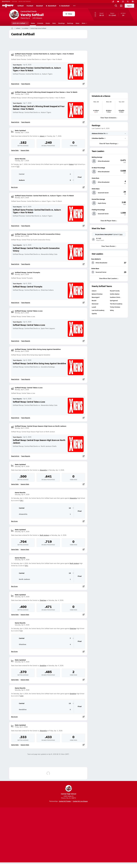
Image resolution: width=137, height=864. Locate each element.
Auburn (42, 136)
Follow (68, 14)
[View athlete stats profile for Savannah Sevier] (100, 272)
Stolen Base (95, 268)
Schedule (40, 23)
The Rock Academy (116, 304)
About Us (24, 835)
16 (70, 508)
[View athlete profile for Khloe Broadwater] (109, 157)
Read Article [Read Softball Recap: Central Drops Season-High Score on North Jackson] (15, 456)
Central (18, 174)
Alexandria (43, 470)
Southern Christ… (115, 297)
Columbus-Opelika (98, 138)
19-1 (26, 566)
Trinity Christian (115, 307)
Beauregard (95, 297)
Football (30, 5)
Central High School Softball (38, 28)
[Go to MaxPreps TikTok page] (54, 827)
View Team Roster (108, 246)
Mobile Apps (34, 835)
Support (112, 835)
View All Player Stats (109, 220)
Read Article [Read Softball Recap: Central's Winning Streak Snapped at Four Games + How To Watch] (15, 122)
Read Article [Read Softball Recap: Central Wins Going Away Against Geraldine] (15, 379)
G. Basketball (64, 5)
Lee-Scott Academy (98, 310)
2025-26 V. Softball (20, 23)
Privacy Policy (55, 835)
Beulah (94, 300)
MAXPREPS (6, 1)
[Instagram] (123, 1)
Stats (54, 23)
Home (33, 23)
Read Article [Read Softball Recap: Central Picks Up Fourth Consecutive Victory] (15, 264)
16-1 (21, 500)
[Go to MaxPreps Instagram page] (68, 827)
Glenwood (95, 304)
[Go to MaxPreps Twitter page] (76, 827)
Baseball (39, 5)
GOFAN (14, 1)
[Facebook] (132, 1)
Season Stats (25, 150)
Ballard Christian (97, 294)
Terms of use (68, 835)
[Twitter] (128, 1)
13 (70, 703)
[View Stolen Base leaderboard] (117, 272)
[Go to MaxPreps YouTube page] (61, 827)
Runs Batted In (96, 259)
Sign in (129, 6)
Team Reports (17, 65)
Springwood (114, 300)
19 (70, 573)
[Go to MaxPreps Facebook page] (83, 827)
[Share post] (83, 83)
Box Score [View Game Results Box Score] (14, 187)
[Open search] (116, 5)
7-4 (21, 631)
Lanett (94, 307)
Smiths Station (114, 294)
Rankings (70, 23)
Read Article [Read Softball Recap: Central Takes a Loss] (15, 341)
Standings (61, 23)
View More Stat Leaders (108, 278)
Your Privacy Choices (98, 835)
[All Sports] (74, 5)
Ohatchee (43, 600)
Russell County (115, 291)
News (77, 23)
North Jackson (44, 535)
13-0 (21, 696)
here (121, 234)
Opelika (94, 313)
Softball (20, 5)
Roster (48, 23)
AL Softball (25, 28)
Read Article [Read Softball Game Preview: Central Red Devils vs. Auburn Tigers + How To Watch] (15, 84)
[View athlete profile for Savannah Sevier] (109, 189)
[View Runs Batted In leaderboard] (117, 262)
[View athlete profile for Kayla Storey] (109, 199)
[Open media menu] (121, 5)
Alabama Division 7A (98, 133)
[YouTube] (118, 1)
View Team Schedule (108, 117)
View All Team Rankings (108, 143)
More (84, 23)
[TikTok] (113, 1)
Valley (112, 310)
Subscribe (44, 835)
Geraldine (43, 665)
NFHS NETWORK (25, 1)
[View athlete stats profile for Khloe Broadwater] (100, 262)
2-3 (18, 166)
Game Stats (15, 150)
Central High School (68, 790)
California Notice (81, 835)
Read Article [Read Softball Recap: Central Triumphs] (15, 302)
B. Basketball (51, 5)
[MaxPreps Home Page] (12, 28)
